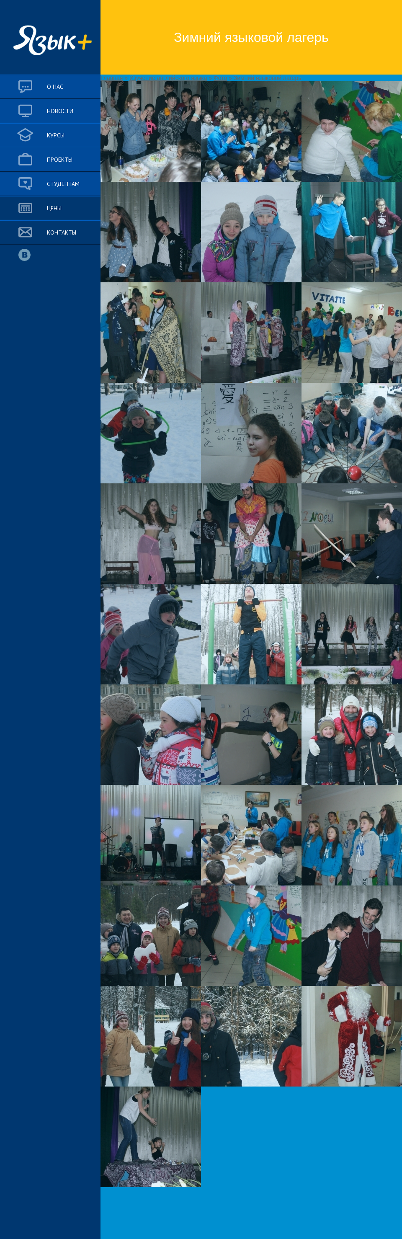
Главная (111, 78)
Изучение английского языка (168, 78)
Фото (220, 78)
